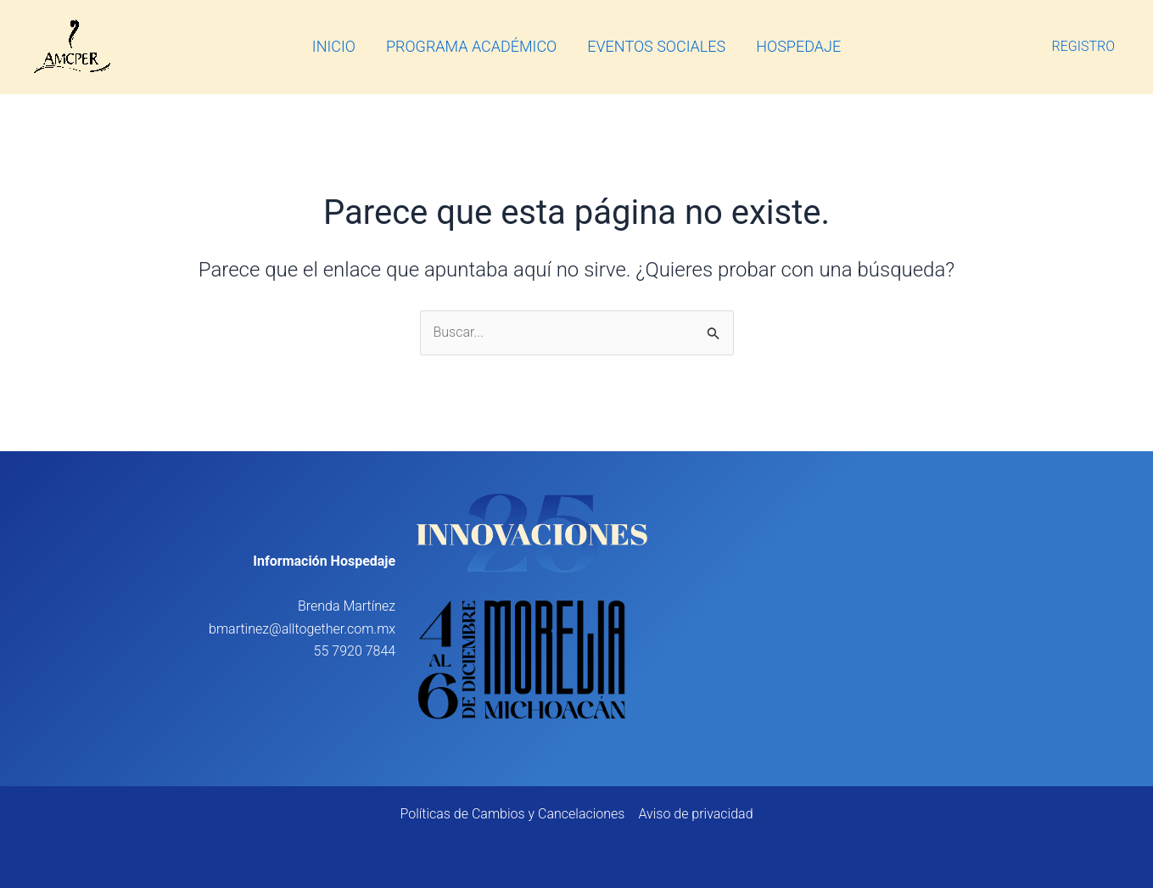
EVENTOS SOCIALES (656, 46)
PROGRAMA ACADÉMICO (471, 46)
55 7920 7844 (355, 651)
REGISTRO (1084, 46)
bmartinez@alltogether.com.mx (302, 629)
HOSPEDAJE (798, 46)
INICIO (333, 46)
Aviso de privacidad (695, 814)
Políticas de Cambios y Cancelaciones (512, 814)
